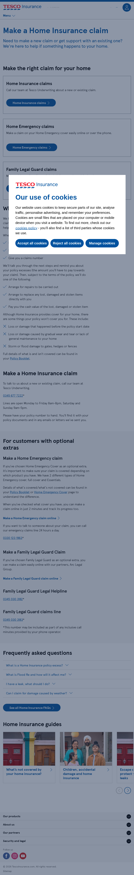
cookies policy (26, 227)
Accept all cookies (32, 243)
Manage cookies (102, 243)
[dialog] (67, 214)
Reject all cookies (67, 243)
